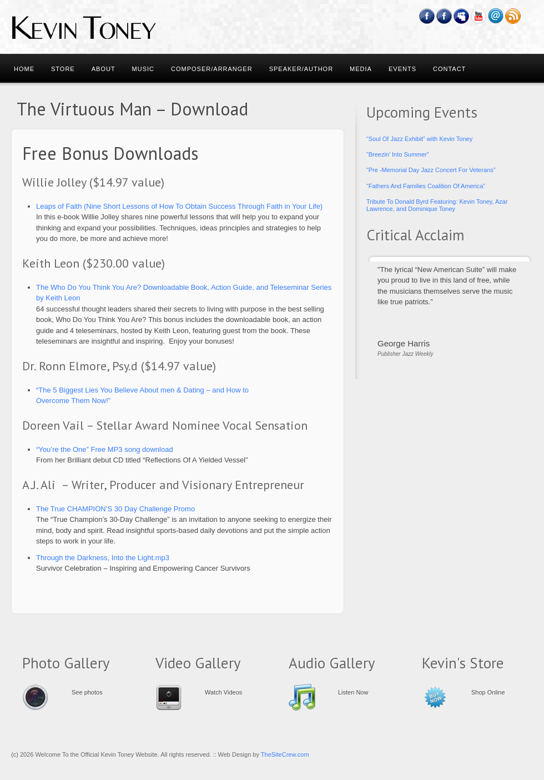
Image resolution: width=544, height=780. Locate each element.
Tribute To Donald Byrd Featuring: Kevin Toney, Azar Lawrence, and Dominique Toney (437, 205)
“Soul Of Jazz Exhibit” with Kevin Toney (419, 138)
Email (496, 16)
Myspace (462, 16)
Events (402, 69)
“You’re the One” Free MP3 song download (104, 449)
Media (361, 69)
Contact (449, 69)
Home (24, 69)
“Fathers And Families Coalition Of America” (425, 186)
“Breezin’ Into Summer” (397, 154)
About (103, 69)
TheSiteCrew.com (285, 754)
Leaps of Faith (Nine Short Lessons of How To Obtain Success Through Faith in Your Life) (179, 206)
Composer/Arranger (212, 69)
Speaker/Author (301, 69)
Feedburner (444, 16)
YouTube (479, 16)
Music (143, 69)
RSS (513, 16)
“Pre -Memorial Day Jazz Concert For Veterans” (430, 170)
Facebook (427, 16)
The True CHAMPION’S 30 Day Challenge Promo (115, 509)
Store (63, 69)
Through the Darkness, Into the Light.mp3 (102, 557)
